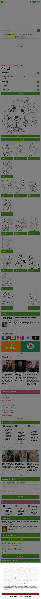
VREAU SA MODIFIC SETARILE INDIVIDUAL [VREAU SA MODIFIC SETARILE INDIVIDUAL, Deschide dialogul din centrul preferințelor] (20, 596)
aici (15, 578)
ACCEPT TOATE (20, 594)
